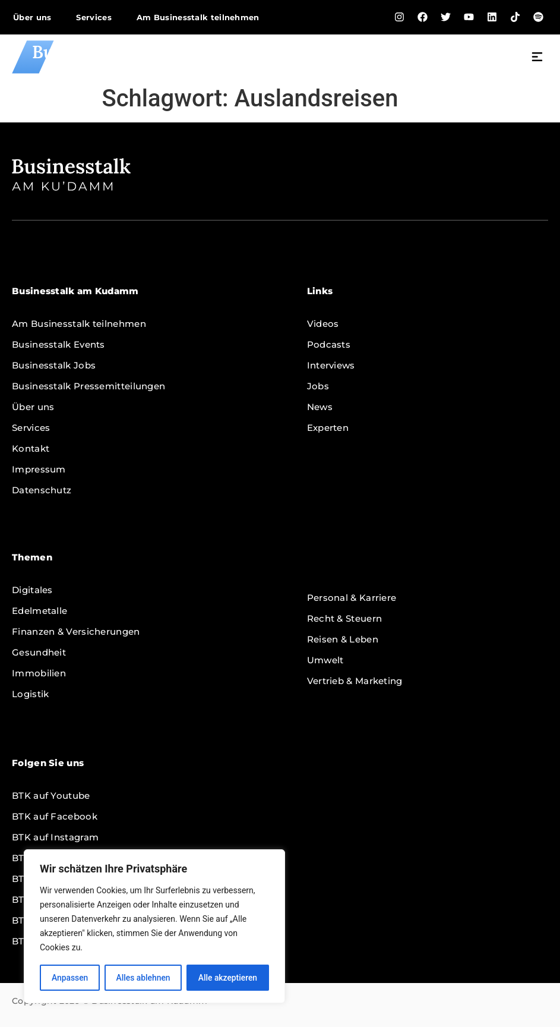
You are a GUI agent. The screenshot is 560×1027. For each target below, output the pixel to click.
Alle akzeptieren (227, 977)
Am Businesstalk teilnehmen (198, 17)
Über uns (32, 17)
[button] (537, 58)
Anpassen (69, 977)
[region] (154, 926)
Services (93, 17)
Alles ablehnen (143, 977)
